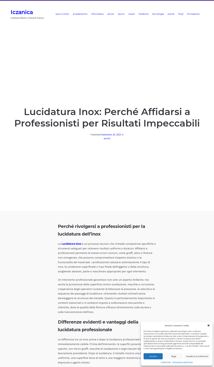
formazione (193, 14)
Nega (173, 356)
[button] (208, 325)
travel (131, 14)
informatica (97, 14)
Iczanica (22, 12)
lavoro (121, 14)
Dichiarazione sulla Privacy (182, 362)
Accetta (153, 356)
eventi (171, 14)
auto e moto (62, 14)
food (180, 14)
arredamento (80, 14)
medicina (143, 14)
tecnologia (158, 14)
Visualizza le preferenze (197, 356)
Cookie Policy (166, 362)
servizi (110, 14)
